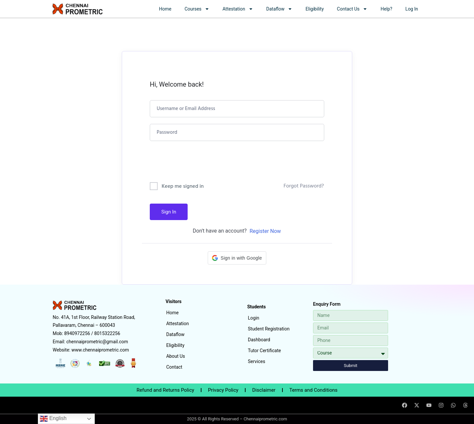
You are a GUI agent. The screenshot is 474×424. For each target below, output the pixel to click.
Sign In (168, 212)
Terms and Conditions (313, 390)
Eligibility (314, 9)
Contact (174, 367)
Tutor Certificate (264, 350)
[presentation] (194, 163)
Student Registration (269, 328)
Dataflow (279, 9)
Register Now (265, 231)
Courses (197, 9)
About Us (175, 356)
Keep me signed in (183, 186)
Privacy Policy (223, 390)
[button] (237, 258)
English (53, 419)
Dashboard (259, 339)
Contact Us (352, 9)
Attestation (238, 9)
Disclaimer (264, 390)
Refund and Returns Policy (165, 390)
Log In (412, 9)
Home (165, 9)
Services (256, 361)
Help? (386, 9)
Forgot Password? (303, 186)
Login (253, 318)
